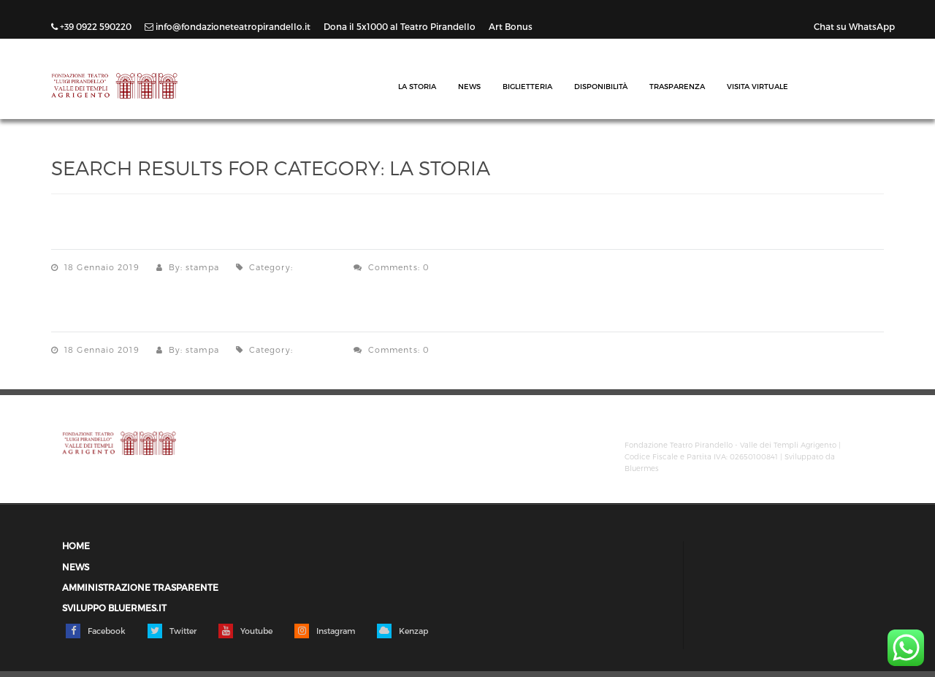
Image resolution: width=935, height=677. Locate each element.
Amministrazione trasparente (140, 587)
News (469, 86)
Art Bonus (511, 26)
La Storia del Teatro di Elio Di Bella (198, 234)
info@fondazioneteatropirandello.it (229, 26)
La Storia (417, 86)
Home (76, 546)
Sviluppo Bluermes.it (114, 608)
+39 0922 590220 (92, 26)
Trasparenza (677, 86)
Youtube (245, 631)
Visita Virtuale (757, 86)
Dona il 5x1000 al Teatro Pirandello (401, 26)
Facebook (96, 631)
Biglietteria (527, 86)
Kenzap (402, 631)
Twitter (172, 631)
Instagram (324, 631)
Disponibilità (600, 86)
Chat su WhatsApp (854, 26)
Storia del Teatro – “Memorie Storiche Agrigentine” (266, 316)
